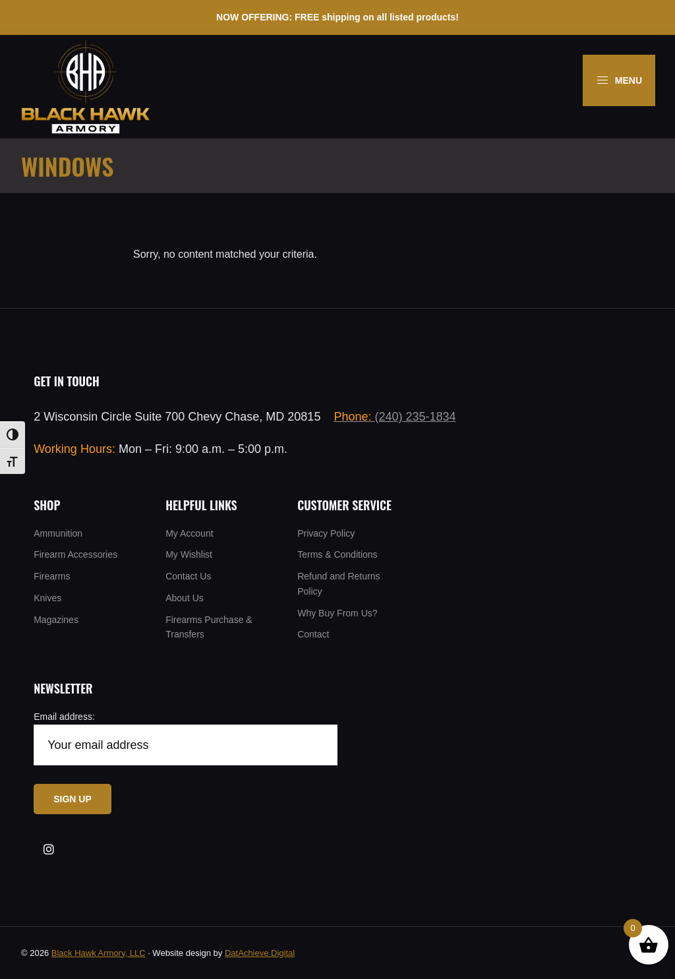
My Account (189, 533)
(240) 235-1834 (394, 416)
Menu (619, 80)
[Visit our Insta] (49, 849)
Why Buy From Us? (337, 613)
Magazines (56, 619)
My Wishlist (188, 554)
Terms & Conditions (337, 554)
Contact (313, 634)
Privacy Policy (326, 533)
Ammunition (58, 533)
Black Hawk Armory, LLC (98, 953)
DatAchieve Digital (260, 953)
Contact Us (188, 576)
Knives (47, 598)
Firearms (52, 576)
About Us (184, 598)
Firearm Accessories (75, 554)
